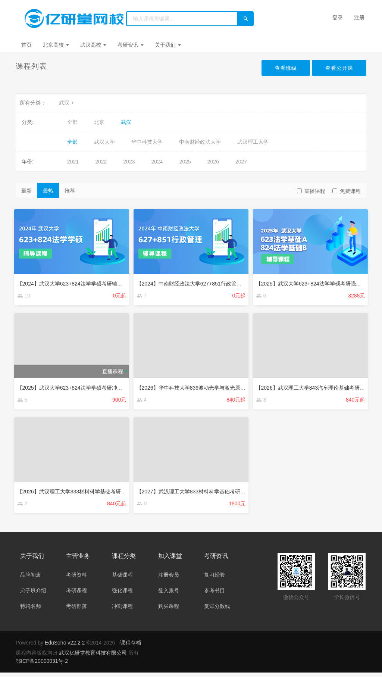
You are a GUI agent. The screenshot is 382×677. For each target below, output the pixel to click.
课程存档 (130, 647)
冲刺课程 (122, 611)
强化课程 (122, 595)
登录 (337, 18)
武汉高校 (93, 45)
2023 (129, 162)
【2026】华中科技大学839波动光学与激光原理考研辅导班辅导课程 (216, 387)
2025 (185, 162)
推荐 (70, 191)
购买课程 (168, 611)
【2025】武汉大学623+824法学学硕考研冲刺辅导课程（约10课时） (98, 387)
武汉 (67, 103)
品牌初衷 (30, 579)
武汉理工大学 (253, 142)
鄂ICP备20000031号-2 (42, 665)
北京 (99, 122)
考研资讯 (131, 45)
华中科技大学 (147, 142)
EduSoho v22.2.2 (65, 647)
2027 (241, 162)
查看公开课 (339, 68)
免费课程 (346, 191)
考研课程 (76, 595)
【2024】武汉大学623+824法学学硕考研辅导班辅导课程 (84, 282)
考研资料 (76, 579)
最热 (48, 191)
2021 (73, 162)
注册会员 (168, 579)
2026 (213, 162)
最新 (26, 191)
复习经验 (214, 579)
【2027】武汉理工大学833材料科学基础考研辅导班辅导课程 (208, 493)
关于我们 (168, 45)
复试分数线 (217, 611)
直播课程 (311, 191)
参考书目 (214, 595)
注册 (359, 18)
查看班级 (285, 68)
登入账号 (168, 595)
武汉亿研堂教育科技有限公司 (93, 657)
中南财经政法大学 (200, 142)
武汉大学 (104, 142)
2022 (101, 162)
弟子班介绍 (33, 595)
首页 (26, 45)
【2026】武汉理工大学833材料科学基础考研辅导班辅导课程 (89, 493)
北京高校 (56, 45)
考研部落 (76, 611)
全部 (72, 122)
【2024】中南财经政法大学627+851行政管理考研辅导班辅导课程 (214, 282)
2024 (157, 162)
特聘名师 (30, 611)
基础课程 (122, 579)
